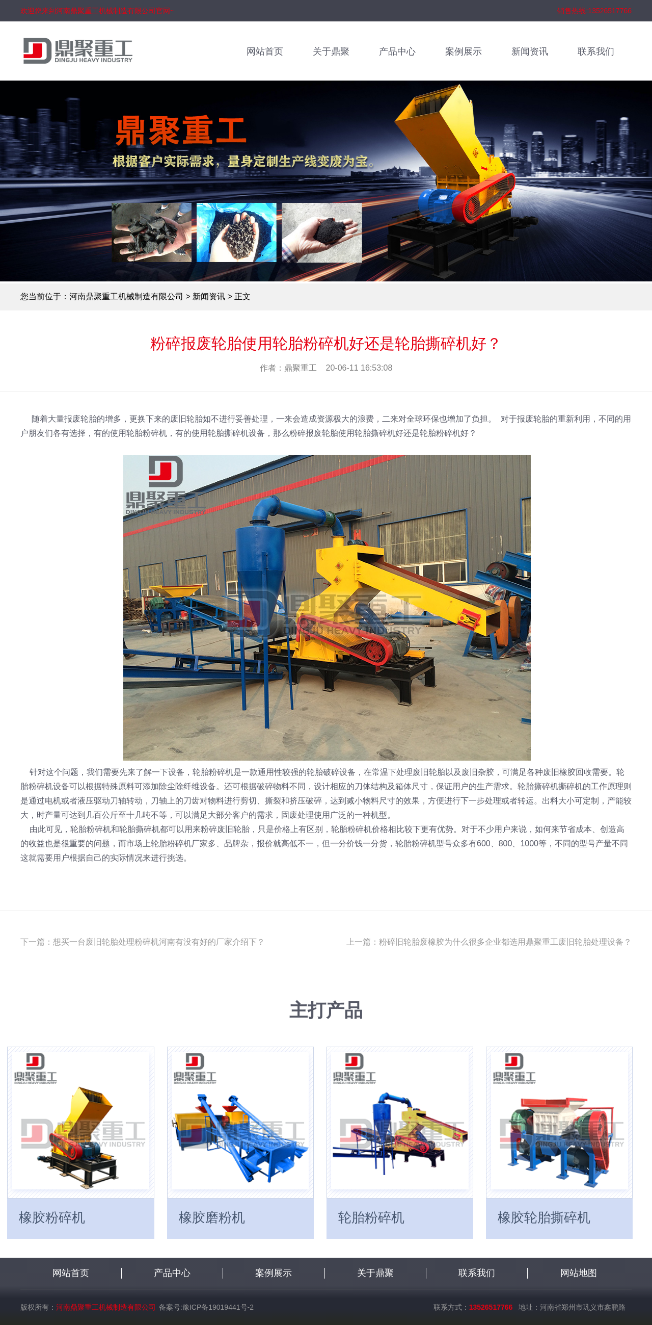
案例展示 (463, 51)
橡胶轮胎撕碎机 (544, 1217)
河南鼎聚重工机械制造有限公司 (126, 296)
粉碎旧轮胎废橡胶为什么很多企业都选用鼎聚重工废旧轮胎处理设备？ (505, 942)
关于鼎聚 (331, 51)
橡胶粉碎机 (52, 1217)
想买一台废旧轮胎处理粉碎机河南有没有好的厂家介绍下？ (159, 942)
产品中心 (397, 51)
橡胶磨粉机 (212, 1217)
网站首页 (265, 51)
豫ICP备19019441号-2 (218, 1307)
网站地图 (578, 1273)
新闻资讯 (529, 51)
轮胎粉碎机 (371, 1217)
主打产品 (326, 1010)
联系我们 (596, 51)
